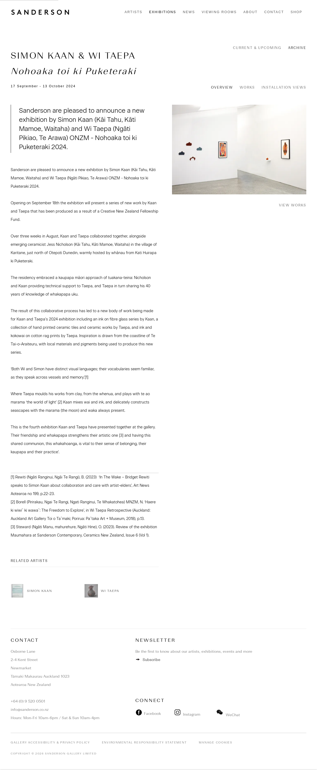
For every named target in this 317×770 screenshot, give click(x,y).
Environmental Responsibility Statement (144, 742)
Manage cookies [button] (215, 742)
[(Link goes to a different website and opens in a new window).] (172, 713)
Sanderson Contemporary (40, 12)
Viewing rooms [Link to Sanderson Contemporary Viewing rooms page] (219, 12)
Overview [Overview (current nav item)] (222, 87)
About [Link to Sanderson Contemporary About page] (250, 12)
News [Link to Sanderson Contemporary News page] (189, 12)
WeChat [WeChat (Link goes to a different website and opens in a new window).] (228, 715)
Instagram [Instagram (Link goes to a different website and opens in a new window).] (187, 714)
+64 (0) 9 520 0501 (28, 701)
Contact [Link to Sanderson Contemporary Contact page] (274, 12)
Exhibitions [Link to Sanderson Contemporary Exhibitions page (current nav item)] (162, 12)
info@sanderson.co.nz (30, 709)
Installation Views (284, 87)
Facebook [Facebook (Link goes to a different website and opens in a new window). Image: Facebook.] (151, 713)
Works (247, 87)
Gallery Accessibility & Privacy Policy (50, 742)
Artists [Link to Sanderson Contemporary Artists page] (134, 12)
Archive (297, 48)
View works (292, 205)
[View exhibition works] (239, 149)
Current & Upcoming (257, 48)
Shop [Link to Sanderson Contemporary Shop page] (296, 12)
